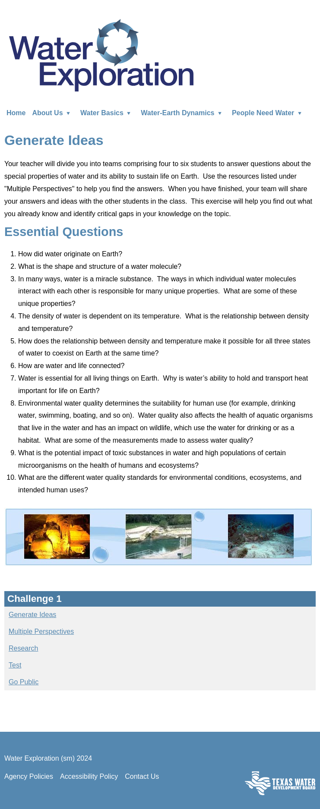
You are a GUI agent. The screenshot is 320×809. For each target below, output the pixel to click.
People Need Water (268, 113)
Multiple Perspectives (41, 631)
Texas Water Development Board (280, 783)
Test (15, 665)
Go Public (23, 682)
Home (15, 112)
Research (23, 648)
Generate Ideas (32, 614)
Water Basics (107, 113)
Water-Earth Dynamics (183, 113)
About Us (53, 113)
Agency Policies (28, 776)
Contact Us (142, 776)
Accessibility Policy (89, 776)
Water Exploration (101, 54)
